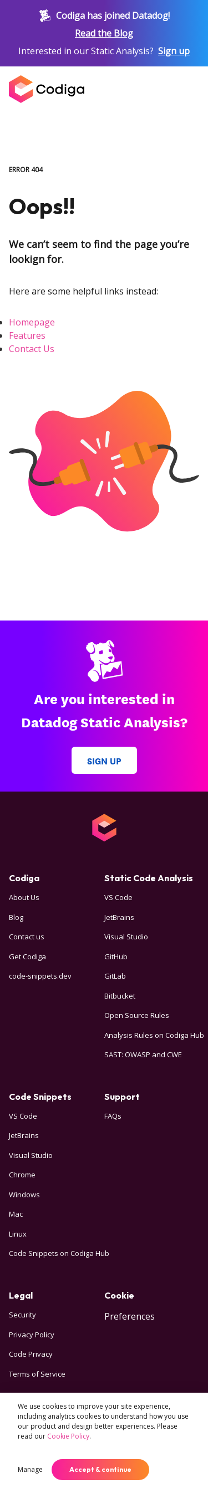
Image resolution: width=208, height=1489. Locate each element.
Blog (16, 917)
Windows (24, 1195)
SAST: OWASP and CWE (143, 1054)
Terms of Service (37, 1374)
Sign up (174, 51)
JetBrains (119, 917)
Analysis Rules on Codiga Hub (154, 1035)
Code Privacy (31, 1354)
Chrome (22, 1175)
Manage (30, 1469)
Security (22, 1315)
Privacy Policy (31, 1335)
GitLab (115, 976)
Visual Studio (126, 937)
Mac (16, 1214)
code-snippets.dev (40, 976)
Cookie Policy (68, 1436)
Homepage (32, 322)
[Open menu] (188, 89)
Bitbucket (119, 996)
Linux (18, 1234)
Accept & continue (100, 1469)
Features (27, 335)
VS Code (118, 897)
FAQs (112, 1116)
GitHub (116, 956)
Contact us (26, 937)
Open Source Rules (136, 1015)
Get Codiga (27, 956)
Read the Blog (104, 33)
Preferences (129, 1316)
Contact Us (31, 349)
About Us (24, 897)
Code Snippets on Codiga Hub (59, 1253)
